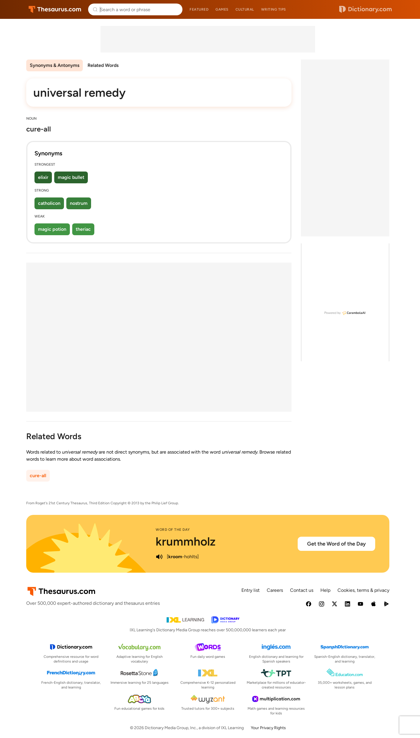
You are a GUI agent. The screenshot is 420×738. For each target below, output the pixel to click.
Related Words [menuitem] (103, 65)
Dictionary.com (365, 9)
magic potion (52, 229)
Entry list (250, 590)
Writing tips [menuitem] (273, 9)
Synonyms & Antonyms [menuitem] (54, 65)
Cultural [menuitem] (244, 9)
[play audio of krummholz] (159, 556)
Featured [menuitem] (199, 9)
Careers (275, 590)
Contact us (301, 590)
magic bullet (71, 177)
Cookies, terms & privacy (363, 590)
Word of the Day (173, 530)
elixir (43, 177)
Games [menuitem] (221, 9)
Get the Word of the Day (336, 544)
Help (325, 590)
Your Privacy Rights (268, 727)
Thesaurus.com (55, 9)
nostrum (79, 203)
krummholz (185, 541)
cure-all (38, 475)
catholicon (49, 203)
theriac (83, 229)
